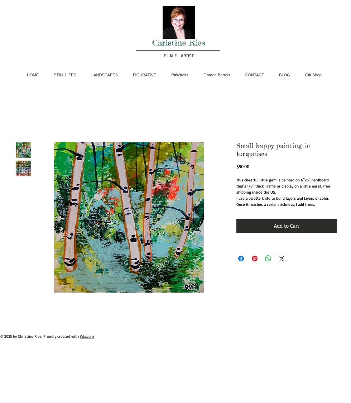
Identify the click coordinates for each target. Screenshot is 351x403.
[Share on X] (282, 258)
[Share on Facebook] (241, 258)
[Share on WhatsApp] (268, 258)
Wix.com (87, 336)
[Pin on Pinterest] (254, 258)
